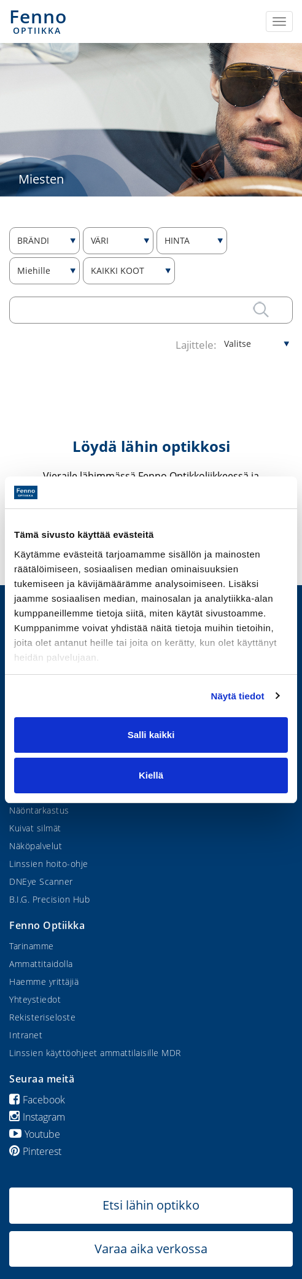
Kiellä (151, 775)
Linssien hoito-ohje (48, 863)
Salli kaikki (151, 734)
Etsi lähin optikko (151, 1205)
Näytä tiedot (238, 696)
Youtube (34, 1134)
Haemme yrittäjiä (44, 981)
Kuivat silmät (35, 828)
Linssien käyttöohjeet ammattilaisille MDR (95, 1053)
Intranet (25, 1035)
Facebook (37, 1099)
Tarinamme (31, 946)
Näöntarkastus (39, 810)
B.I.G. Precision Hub (49, 899)
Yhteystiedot (35, 999)
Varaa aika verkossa (151, 1248)
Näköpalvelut (35, 846)
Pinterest (35, 1151)
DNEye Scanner (41, 881)
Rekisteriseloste (42, 1017)
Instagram (37, 1117)
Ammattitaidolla (41, 964)
